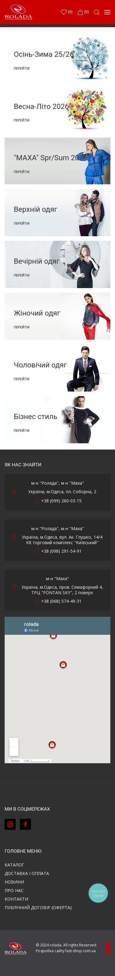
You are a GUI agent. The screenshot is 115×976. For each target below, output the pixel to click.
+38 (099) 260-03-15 (61, 501)
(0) (83, 12)
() (66, 12)
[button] (97, 12)
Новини (14, 882)
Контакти (16, 899)
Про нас (14, 890)
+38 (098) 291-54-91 (61, 551)
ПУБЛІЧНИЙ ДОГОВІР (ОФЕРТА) (38, 907)
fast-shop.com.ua (80, 950)
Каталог (14, 865)
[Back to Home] (18, 12)
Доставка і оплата (27, 873)
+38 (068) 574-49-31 (61, 601)
